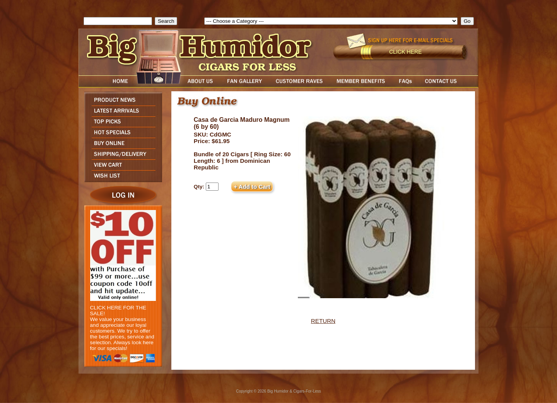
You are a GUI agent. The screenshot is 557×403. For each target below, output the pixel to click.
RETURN (323, 321)
